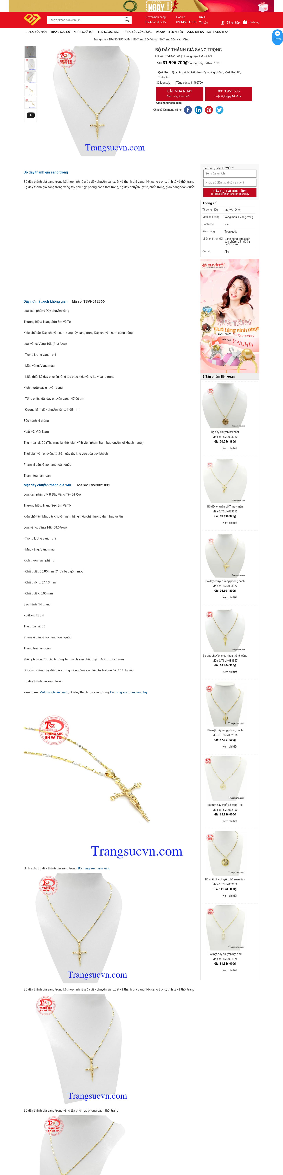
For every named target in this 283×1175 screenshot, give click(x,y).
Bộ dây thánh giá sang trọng (46, 172)
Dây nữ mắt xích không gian (46, 301)
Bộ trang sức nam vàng (94, 868)
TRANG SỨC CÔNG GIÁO (137, 31)
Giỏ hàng (251, 22)
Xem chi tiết (230, 448)
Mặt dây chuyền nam (54, 692)
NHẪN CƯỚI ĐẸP (84, 31)
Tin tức (203, 22)
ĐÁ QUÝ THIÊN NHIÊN (169, 31)
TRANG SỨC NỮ (60, 31)
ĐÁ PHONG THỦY (218, 31)
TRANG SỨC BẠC (108, 31)
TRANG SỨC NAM (36, 31)
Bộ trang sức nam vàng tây (128, 692)
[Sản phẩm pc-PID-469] (229, 316)
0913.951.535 (229, 94)
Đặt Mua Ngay (180, 94)
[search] (128, 20)
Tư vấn (277, 39)
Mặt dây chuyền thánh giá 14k (47, 485)
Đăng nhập (230, 22)
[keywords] (83, 20)
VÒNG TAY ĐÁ (195, 31)
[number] (171, 83)
